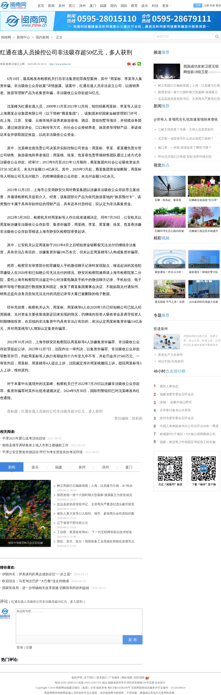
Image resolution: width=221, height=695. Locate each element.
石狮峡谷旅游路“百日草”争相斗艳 (203, 200)
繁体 (218, 5)
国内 (113, 6)
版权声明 (77, 677)
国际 (124, 6)
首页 (41, 6)
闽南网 (6, 37)
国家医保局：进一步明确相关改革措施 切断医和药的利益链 (45, 588)
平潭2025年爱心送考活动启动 (23, 438)
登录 (20, 647)
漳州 (82, 6)
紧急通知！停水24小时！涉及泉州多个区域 (169, 272)
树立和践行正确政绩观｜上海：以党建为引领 (189, 85)
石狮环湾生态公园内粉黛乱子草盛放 (169, 231)
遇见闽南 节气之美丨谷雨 (170, 301)
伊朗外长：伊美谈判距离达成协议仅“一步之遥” (36, 574)
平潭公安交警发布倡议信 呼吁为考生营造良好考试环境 (42, 452)
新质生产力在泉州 (170, 354)
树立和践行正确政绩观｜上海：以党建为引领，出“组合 (95, 485)
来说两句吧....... (79, 621)
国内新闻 (42, 37)
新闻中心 (23, 37)
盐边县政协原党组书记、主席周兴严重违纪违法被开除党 (95, 504)
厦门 (93, 6)
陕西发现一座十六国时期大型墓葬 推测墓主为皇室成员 (94, 495)
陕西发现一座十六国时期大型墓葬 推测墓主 (188, 92)
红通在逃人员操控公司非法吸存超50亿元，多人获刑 (46, 601)
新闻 (51, 6)
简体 (212, 5)
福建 (103, 6)
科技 (155, 6)
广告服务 (114, 677)
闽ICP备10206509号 (119, 687)
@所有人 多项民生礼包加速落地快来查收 (186, 119)
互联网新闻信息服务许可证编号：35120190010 (158, 687)
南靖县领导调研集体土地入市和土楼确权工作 (35, 445)
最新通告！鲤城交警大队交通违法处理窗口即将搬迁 (203, 272)
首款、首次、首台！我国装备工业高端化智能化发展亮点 (95, 541)
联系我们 (102, 677)
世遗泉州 (161, 329)
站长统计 (160, 682)
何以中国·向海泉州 (171, 361)
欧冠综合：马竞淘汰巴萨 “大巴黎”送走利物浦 (35, 581)
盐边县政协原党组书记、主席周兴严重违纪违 (189, 98)
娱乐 (144, 6)
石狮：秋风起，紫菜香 (168, 200)
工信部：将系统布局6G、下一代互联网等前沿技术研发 (94, 532)
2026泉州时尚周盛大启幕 (203, 301)
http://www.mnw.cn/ (60, 64)
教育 (134, 6)
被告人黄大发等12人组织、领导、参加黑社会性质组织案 (95, 513)
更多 (165, 6)
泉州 (61, 6)
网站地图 (127, 677)
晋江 (72, 6)
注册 (206, 5)
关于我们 (89, 677)
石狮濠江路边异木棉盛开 (203, 231)
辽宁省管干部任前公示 (72, 523)
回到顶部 (139, 677)
